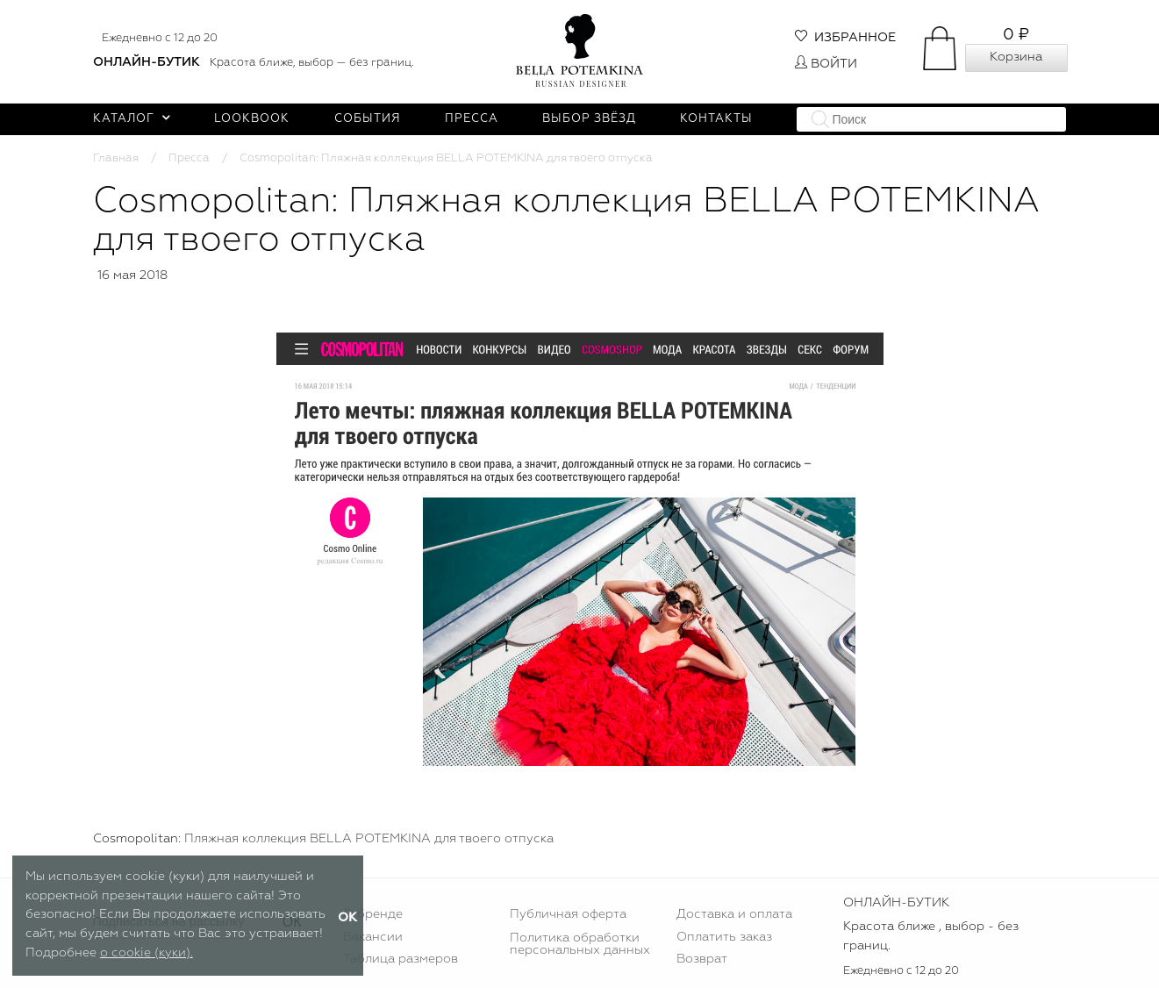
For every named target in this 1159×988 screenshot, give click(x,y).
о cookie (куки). (146, 953)
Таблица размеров (400, 959)
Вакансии (373, 937)
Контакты (716, 119)
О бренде (373, 914)
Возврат (701, 959)
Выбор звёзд (589, 119)
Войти (826, 64)
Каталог (132, 119)
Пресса (471, 119)
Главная (116, 158)
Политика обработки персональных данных (580, 944)
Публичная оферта (568, 914)
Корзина (1016, 57)
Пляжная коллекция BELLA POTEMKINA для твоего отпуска (369, 839)
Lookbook (252, 119)
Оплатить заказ (724, 937)
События (367, 119)
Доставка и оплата (734, 914)
